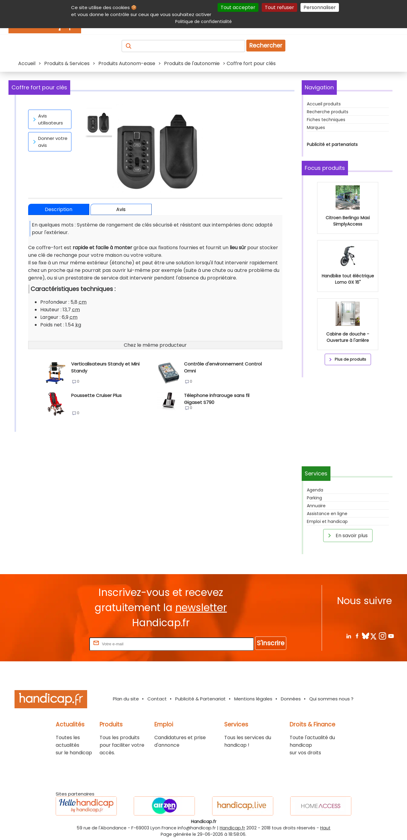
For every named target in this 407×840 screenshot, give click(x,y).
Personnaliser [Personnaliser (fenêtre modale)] (320, 7)
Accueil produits (324, 104)
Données (291, 699)
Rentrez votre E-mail (63, 643)
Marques (316, 127)
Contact (157, 699)
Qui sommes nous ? (331, 699)
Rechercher (265, 45)
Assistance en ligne (327, 514)
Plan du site (126, 699)
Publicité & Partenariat (200, 699)
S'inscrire (270, 643)
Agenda (315, 490)
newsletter (201, 607)
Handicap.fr (232, 828)
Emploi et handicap (327, 521)
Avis (121, 209)
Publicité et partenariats (332, 144)
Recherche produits (327, 112)
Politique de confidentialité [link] (203, 21)
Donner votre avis (49, 141)
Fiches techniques (326, 120)
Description (58, 209)
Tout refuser (279, 7)
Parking (314, 498)
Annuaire (316, 506)
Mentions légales (253, 699)
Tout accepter (238, 7)
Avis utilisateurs (47, 119)
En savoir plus (347, 535)
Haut (325, 828)
